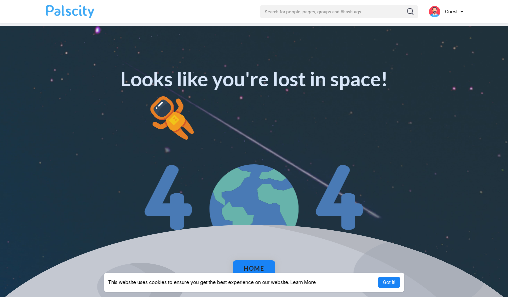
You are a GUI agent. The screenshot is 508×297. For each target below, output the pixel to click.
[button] (339, 11)
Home (254, 268)
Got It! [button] (389, 282)
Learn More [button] (303, 282)
